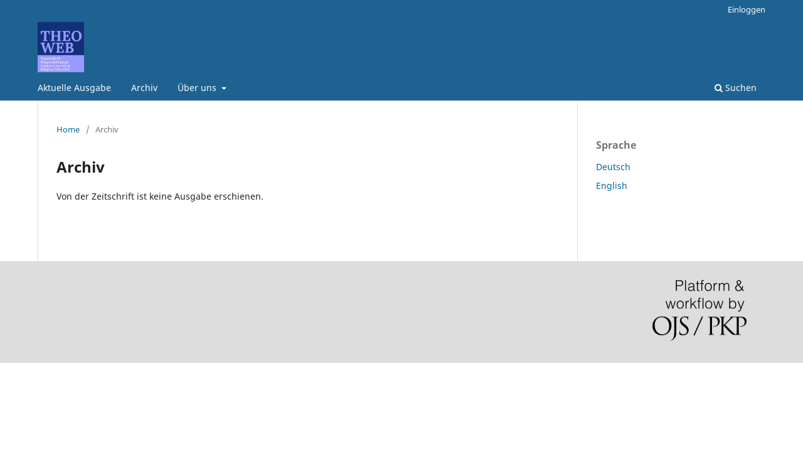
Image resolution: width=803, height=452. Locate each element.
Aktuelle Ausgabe (74, 88)
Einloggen (746, 9)
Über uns (198, 88)
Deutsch (613, 167)
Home (68, 129)
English (611, 185)
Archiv (144, 88)
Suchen (736, 88)
